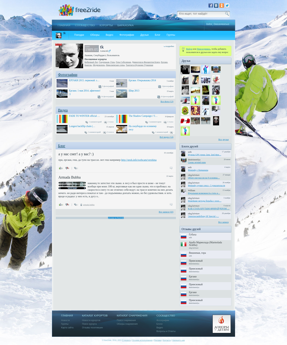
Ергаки (164, 62)
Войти (209, 24)
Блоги (159, 324)
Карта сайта (67, 327)
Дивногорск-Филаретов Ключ (146, 62)
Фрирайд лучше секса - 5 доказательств (206, 185)
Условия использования (142, 340)
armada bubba (88, 204)
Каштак (88, 65)
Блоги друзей (190, 146)
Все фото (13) (167, 101)
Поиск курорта (89, 324)
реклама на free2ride (116, 218)
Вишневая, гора (197, 253)
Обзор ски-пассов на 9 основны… (204, 178)
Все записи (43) (166, 212)
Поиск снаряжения (126, 320)
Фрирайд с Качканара (198, 170)
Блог (157, 35)
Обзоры (95, 35)
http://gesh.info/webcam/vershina (138, 159)
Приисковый (196, 260)
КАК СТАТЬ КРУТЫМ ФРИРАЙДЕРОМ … (208, 208)
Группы (171, 35)
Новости (65, 320)
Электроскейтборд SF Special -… (203, 216)
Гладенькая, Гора (107, 62)
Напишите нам (178, 340)
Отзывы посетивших (92, 327)
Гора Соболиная (123, 62)
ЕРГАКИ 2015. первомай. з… (84, 80)
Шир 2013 (134, 90)
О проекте (126, 340)
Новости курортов (91, 320)
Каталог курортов (95, 315)
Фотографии (126, 35)
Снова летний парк (197, 162)
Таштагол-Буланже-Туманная (139, 65)
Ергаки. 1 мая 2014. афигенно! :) (84, 92)
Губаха (192, 234)
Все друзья (223, 139)
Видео (109, 35)
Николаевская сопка (115, 65)
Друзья (144, 35)
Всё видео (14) (166, 137)
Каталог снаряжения (132, 315)
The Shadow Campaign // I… (143, 116)
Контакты (167, 340)
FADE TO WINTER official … (84, 116)
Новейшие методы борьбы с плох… (204, 201)
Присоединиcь (203, 49)
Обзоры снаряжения (127, 324)
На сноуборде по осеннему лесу (142, 128)
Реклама (157, 340)
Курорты (106, 25)
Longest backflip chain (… (82, 126)
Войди (189, 49)
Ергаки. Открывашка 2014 (142, 80)
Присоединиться (221, 24)
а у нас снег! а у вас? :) (76, 154)
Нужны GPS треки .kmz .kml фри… (204, 154)
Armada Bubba (69, 177)
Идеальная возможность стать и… (204, 193)
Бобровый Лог (91, 62)
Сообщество (85, 25)
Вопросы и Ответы (166, 331)
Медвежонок (99, 65)
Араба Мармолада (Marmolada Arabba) (205, 243)
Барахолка (126, 25)
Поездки (79, 35)
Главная (64, 25)
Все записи (223, 222)
